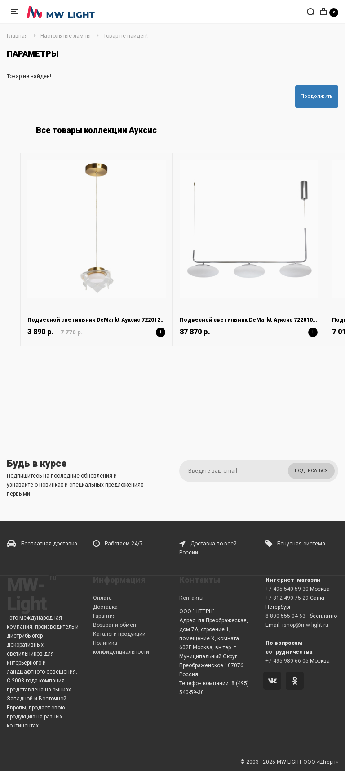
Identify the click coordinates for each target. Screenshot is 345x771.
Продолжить (317, 96)
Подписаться (311, 470)
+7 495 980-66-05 (287, 661)
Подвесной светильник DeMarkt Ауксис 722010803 (251, 320)
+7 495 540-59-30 (287, 589)
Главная (17, 36)
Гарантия (104, 616)
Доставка (105, 607)
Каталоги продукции (119, 634)
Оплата (102, 598)
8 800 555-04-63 (285, 616)
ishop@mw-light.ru (305, 625)
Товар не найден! (125, 36)
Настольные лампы (65, 36)
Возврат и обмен (114, 625)
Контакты (191, 598)
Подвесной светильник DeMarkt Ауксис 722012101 (98, 320)
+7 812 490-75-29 (287, 598)
